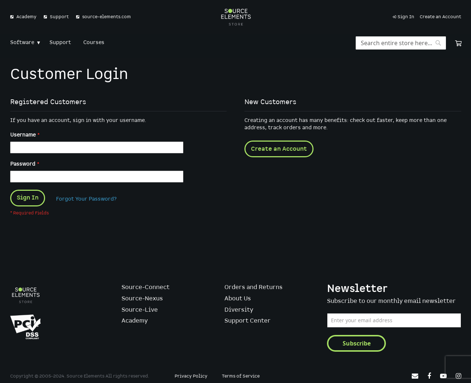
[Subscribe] (356, 343)
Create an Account (440, 17)
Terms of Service (241, 376)
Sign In (406, 17)
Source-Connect (145, 288)
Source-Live (139, 310)
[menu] (235, 42)
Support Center (247, 321)
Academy (26, 17)
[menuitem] (23, 42)
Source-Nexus (142, 299)
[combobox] (400, 43)
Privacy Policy (191, 376)
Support (59, 17)
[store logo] (235, 17)
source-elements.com (106, 17)
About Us (237, 299)
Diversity (238, 310)
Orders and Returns (253, 288)
